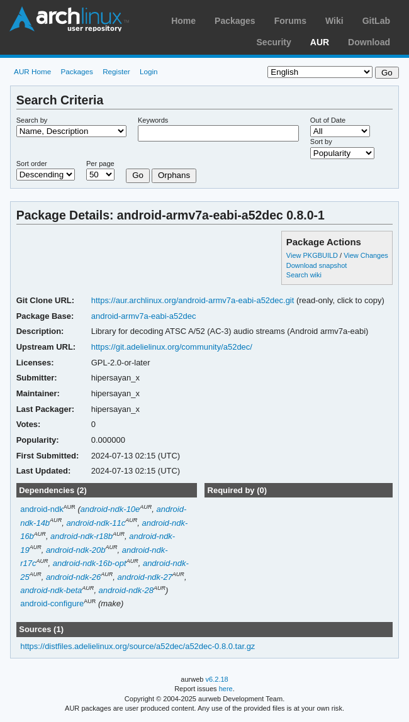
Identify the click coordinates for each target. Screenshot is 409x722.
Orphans (174, 175)
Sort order (31, 163)
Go (137, 175)
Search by (32, 120)
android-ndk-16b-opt (89, 563)
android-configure (52, 604)
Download (369, 42)
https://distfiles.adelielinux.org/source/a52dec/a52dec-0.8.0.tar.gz (137, 646)
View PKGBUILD (313, 255)
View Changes (366, 255)
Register (116, 71)
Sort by (321, 141)
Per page (100, 163)
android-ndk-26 (73, 577)
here (226, 688)
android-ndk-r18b (81, 536)
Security (274, 42)
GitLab (376, 21)
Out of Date (327, 120)
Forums (290, 21)
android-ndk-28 (126, 590)
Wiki (334, 21)
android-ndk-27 (145, 577)
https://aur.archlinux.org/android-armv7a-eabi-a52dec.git (192, 300)
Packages (235, 21)
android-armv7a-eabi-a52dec (143, 316)
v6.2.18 (217, 679)
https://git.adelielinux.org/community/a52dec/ (171, 347)
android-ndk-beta (51, 590)
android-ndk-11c (95, 523)
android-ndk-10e (110, 509)
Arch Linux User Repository (69, 18)
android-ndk (42, 509)
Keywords (153, 120)
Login (149, 71)
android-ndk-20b (76, 550)
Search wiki (304, 275)
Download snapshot (316, 265)
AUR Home (32, 71)
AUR (319, 42)
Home (183, 21)
